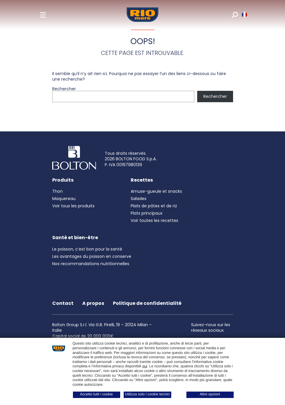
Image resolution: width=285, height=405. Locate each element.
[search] (234, 14)
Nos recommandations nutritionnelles (90, 264)
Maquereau (64, 198)
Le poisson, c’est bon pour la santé (87, 249)
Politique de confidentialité (147, 303)
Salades (138, 198)
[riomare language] (244, 14)
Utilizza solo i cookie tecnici (147, 394)
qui (144, 366)
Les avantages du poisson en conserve (91, 256)
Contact (63, 303)
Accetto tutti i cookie (96, 394)
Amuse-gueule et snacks (156, 191)
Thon (57, 191)
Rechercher (64, 89)
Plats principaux (146, 213)
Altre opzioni (210, 394)
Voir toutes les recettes (154, 220)
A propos (93, 303)
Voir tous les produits (73, 206)
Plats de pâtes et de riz (154, 206)
